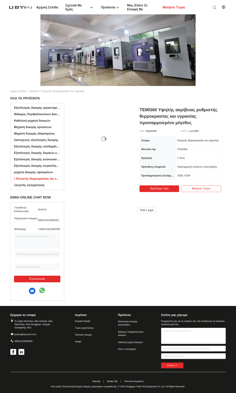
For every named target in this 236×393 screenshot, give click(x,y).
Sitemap (96, 381)
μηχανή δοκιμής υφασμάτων (33, 172)
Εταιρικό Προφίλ (82, 321)
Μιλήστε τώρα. (201, 188)
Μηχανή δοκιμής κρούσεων (33, 127)
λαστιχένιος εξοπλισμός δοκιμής (36, 140)
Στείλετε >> (172, 365)
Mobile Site (112, 381)
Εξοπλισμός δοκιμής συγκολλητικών (37, 165)
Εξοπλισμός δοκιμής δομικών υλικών (37, 152)
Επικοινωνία (37, 278)
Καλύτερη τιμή (159, 188)
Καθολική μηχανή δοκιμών (32, 120)
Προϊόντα (34, 91)
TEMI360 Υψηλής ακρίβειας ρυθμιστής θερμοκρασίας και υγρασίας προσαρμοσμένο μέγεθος (179, 116)
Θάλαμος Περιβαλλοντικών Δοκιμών (37, 114)
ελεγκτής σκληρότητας (29, 185)
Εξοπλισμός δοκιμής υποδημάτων (37, 146)
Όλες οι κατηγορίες (127, 349)
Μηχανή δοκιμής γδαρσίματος (34, 133)
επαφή (78, 341)
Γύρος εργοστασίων (84, 328)
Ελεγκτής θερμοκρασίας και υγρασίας (38, 178)
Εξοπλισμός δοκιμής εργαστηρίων (37, 107)
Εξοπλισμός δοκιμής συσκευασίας (37, 159)
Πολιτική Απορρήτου (134, 381)
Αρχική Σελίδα (18, 91)
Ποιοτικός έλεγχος (83, 335)
